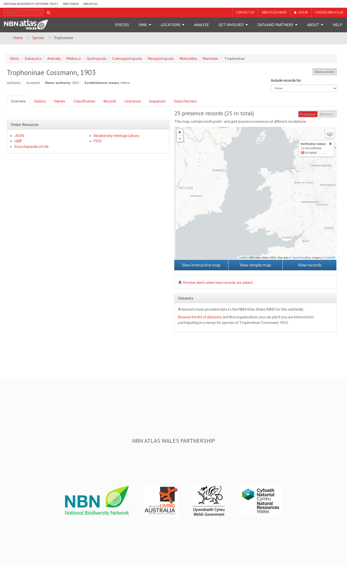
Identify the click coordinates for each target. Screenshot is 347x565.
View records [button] (309, 265)
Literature (132, 101)
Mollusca (74, 58)
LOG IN (303, 12)
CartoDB (330, 257)
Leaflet (243, 257)
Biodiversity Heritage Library (116, 135)
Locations (170, 24)
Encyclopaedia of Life (31, 146)
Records (109, 101)
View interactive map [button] (201, 265)
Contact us (245, 12)
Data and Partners (275, 24)
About (313, 24)
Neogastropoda (161, 58)
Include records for (286, 80)
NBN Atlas (90, 4)
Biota (14, 58)
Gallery (40, 101)
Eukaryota (33, 58)
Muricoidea (188, 58)
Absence (326, 114)
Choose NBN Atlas (329, 12)
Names (59, 101)
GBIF (18, 140)
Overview (18, 101)
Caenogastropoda (127, 58)
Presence (308, 114)
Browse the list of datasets (200, 317)
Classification (84, 101)
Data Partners (185, 101)
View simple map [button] (255, 265)
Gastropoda (96, 58)
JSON (19, 135)
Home (18, 37)
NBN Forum (71, 4)
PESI (97, 140)
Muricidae (210, 58)
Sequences (157, 101)
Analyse (201, 24)
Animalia (54, 58)
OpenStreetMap (301, 257)
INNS (143, 24)
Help (337, 24)
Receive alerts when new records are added (215, 282)
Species (122, 24)
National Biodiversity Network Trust (31, 4)
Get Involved (231, 24)
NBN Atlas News (274, 12)
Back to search (324, 72)
